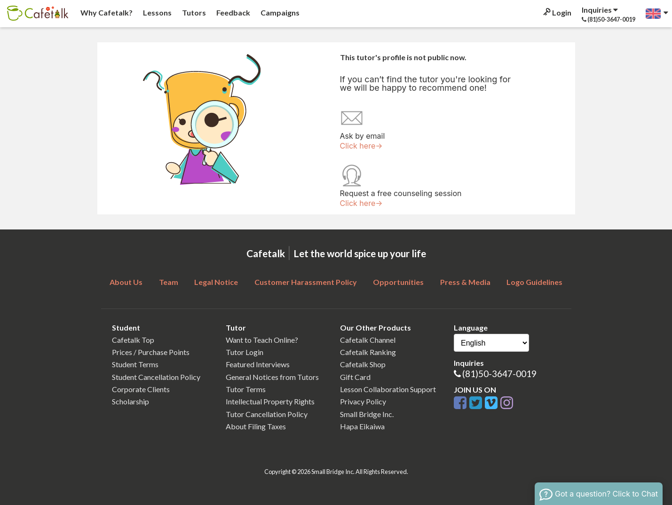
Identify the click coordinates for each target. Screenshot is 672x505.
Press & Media (465, 281)
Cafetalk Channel (367, 339)
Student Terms (135, 364)
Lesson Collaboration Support (388, 389)
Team (168, 281)
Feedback (232, 12)
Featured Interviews (258, 364)
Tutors (193, 12)
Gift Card (355, 376)
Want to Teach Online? (262, 339)
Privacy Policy (363, 401)
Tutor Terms (246, 389)
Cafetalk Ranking (368, 351)
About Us (126, 281)
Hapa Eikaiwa (362, 426)
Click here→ (361, 145)
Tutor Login (244, 351)
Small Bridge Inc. (367, 414)
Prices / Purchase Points (151, 351)
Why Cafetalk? (106, 12)
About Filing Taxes (256, 426)
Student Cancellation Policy (156, 376)
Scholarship (130, 401)
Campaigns (279, 12)
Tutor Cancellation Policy (267, 414)
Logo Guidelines (534, 281)
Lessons (157, 12)
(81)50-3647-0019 (499, 373)
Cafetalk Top (133, 339)
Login (556, 12)
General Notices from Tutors (272, 376)
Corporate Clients (141, 389)
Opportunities (398, 281)
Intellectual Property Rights (270, 401)
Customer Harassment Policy (305, 281)
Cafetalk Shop (363, 364)
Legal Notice (216, 281)
